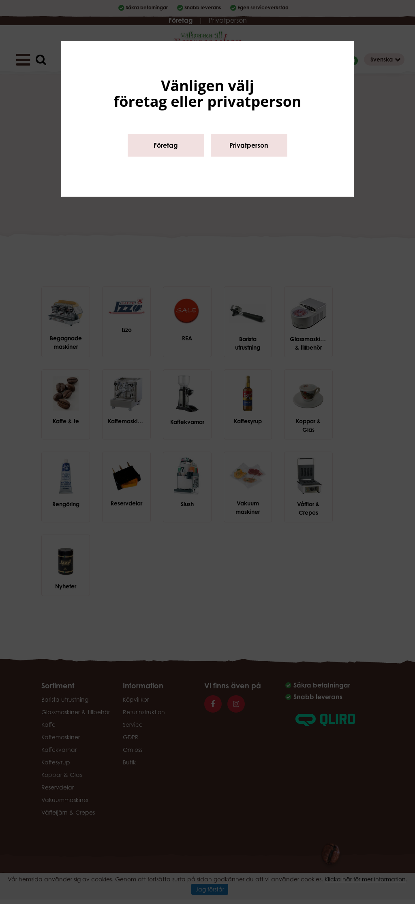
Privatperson (248, 145)
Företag (166, 145)
